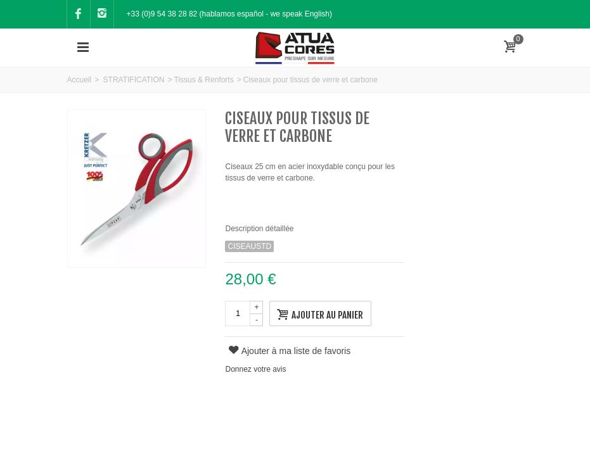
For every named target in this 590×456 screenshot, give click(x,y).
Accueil (79, 79)
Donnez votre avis (255, 369)
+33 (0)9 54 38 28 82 (162, 14)
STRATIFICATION (134, 79)
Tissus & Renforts (203, 79)
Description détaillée (259, 228)
